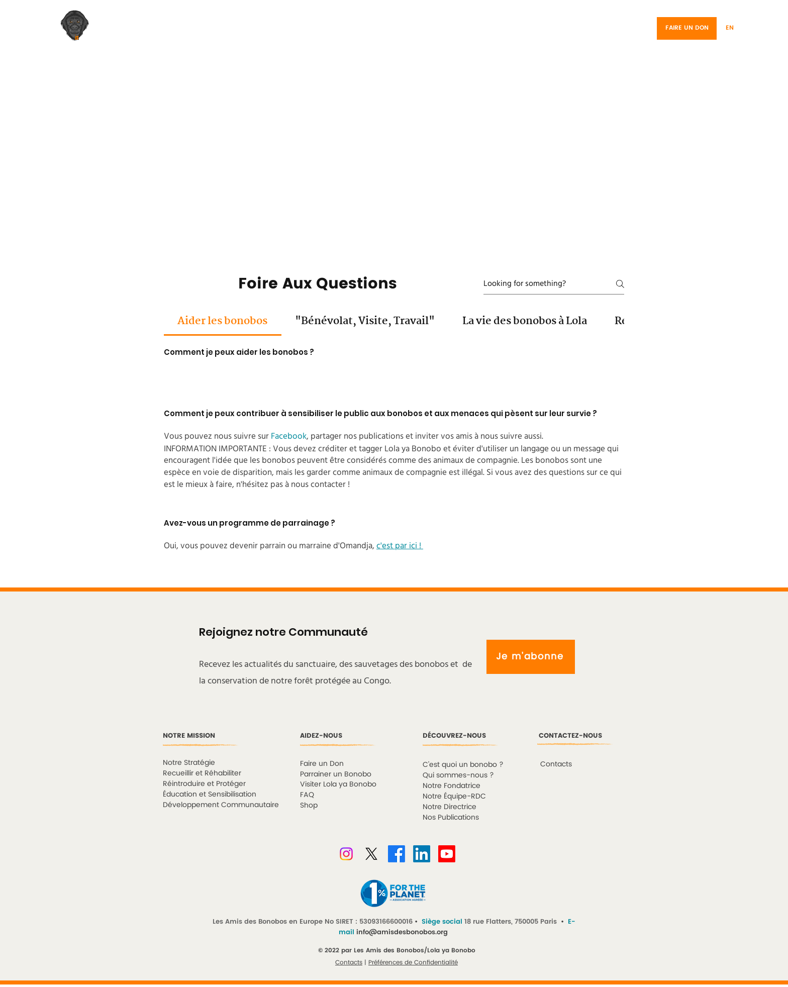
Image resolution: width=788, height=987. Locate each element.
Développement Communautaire (221, 805)
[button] (743, 28)
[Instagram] (346, 853)
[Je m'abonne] (530, 657)
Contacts (348, 962)
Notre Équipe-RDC (454, 796)
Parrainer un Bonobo (335, 774)
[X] (371, 853)
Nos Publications (451, 817)
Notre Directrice (449, 807)
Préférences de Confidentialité (413, 962)
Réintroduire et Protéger (204, 783)
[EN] (729, 28)
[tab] (222, 321)
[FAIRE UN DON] (687, 28)
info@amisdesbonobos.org (402, 932)
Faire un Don (322, 763)
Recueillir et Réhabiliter (202, 773)
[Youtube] (446, 853)
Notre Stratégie (189, 762)
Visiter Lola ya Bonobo (338, 784)
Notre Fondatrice (451, 786)
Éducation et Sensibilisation (209, 794)
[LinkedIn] (421, 853)
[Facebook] (396, 853)
